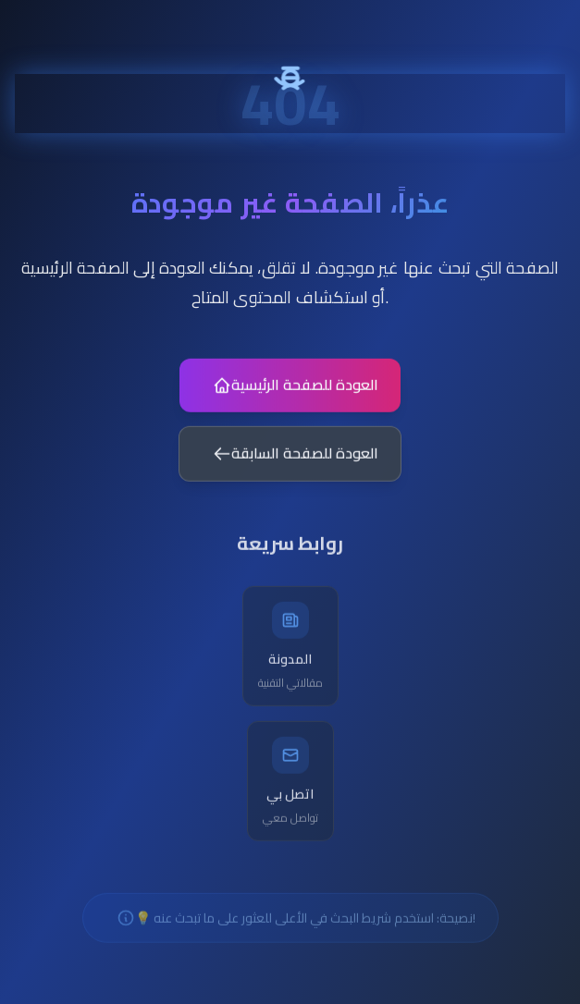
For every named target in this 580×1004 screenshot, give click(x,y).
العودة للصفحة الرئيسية (295, 392)
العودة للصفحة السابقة (295, 461)
